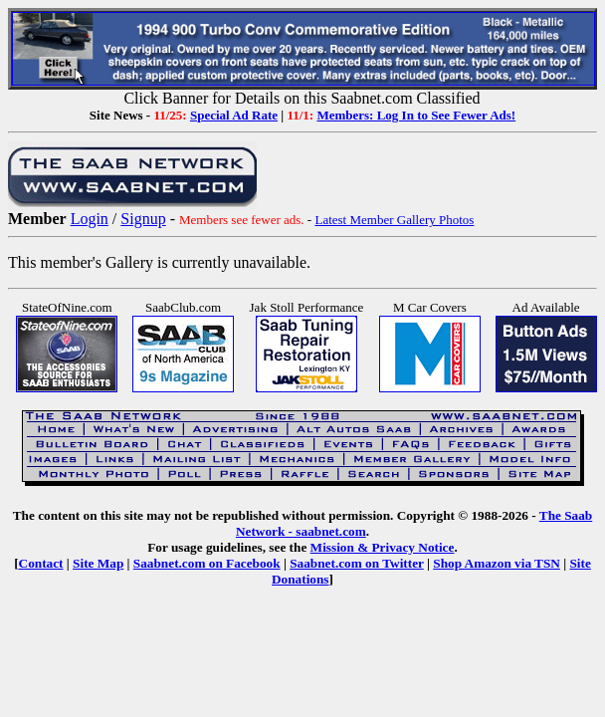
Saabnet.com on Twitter (357, 563)
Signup (142, 218)
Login (89, 218)
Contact (41, 563)
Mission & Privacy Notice (382, 547)
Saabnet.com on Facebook (207, 563)
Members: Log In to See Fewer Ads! (415, 115)
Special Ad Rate (234, 115)
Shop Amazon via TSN (496, 563)
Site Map (98, 563)
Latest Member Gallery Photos (394, 219)
